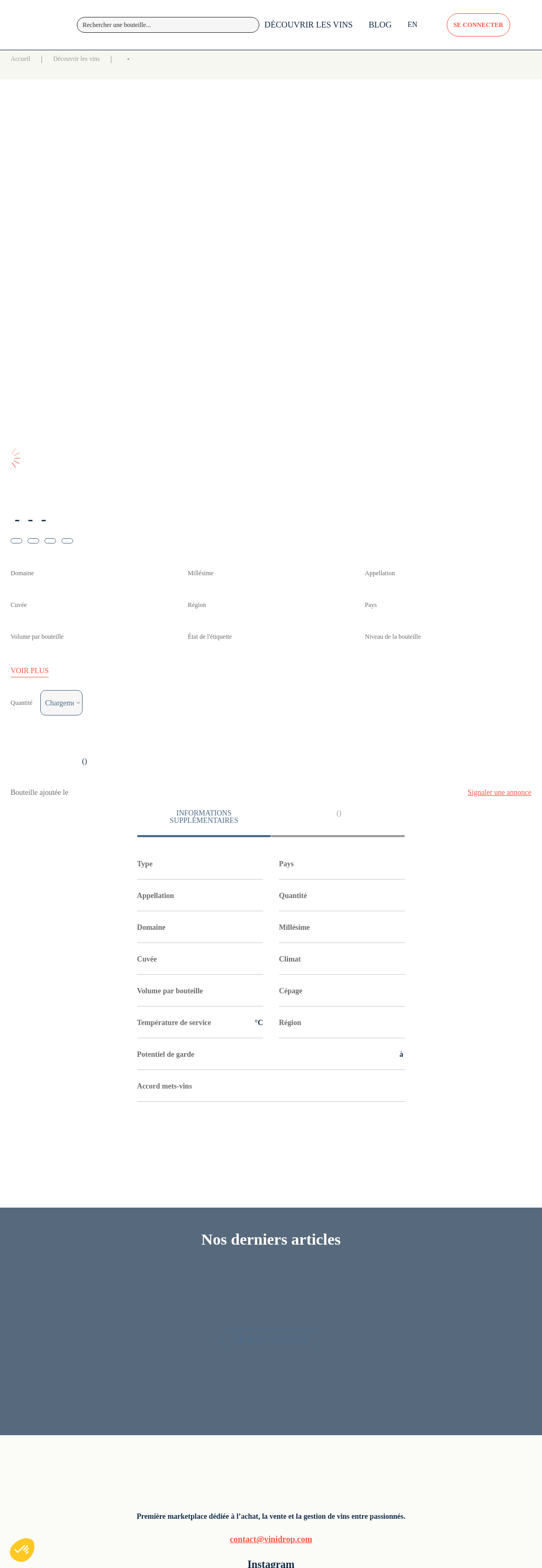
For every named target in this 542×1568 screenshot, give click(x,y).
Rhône (290, 1361)
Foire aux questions (241, 1292)
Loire (288, 1343)
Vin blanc (367, 1275)
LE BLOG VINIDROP (271, 1092)
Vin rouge (368, 1257)
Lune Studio (227, 1498)
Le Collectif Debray (275, 1498)
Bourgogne (298, 1292)
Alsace (291, 1257)
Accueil (61, 84)
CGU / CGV (444, 1301)
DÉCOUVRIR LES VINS (270, 52)
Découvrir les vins (128, 84)
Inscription (226, 1309)
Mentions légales (452, 1257)
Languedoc (298, 1326)
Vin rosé (365, 1292)
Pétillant (365, 1309)
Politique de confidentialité (447, 1280)
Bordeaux (295, 1275)
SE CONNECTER (452, 30)
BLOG (342, 52)
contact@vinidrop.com (89, 1338)
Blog (216, 1275)
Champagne (299, 1309)
